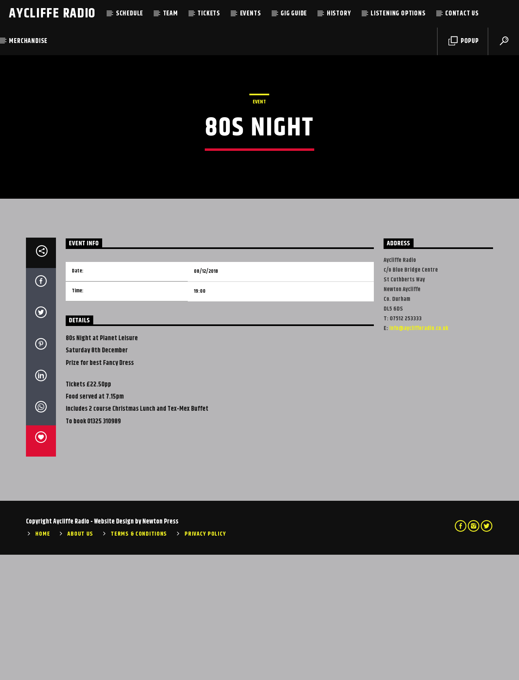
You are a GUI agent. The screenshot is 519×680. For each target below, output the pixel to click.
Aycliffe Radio (52, 13)
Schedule (129, 14)
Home (42, 659)
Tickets (208, 14)
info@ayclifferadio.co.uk (418, 454)
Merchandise (28, 41)
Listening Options (398, 14)
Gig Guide (294, 14)
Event (259, 165)
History (339, 14)
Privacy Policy (205, 659)
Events (250, 14)
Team (170, 14)
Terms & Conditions (139, 659)
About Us (80, 659)
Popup (463, 41)
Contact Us (462, 14)
